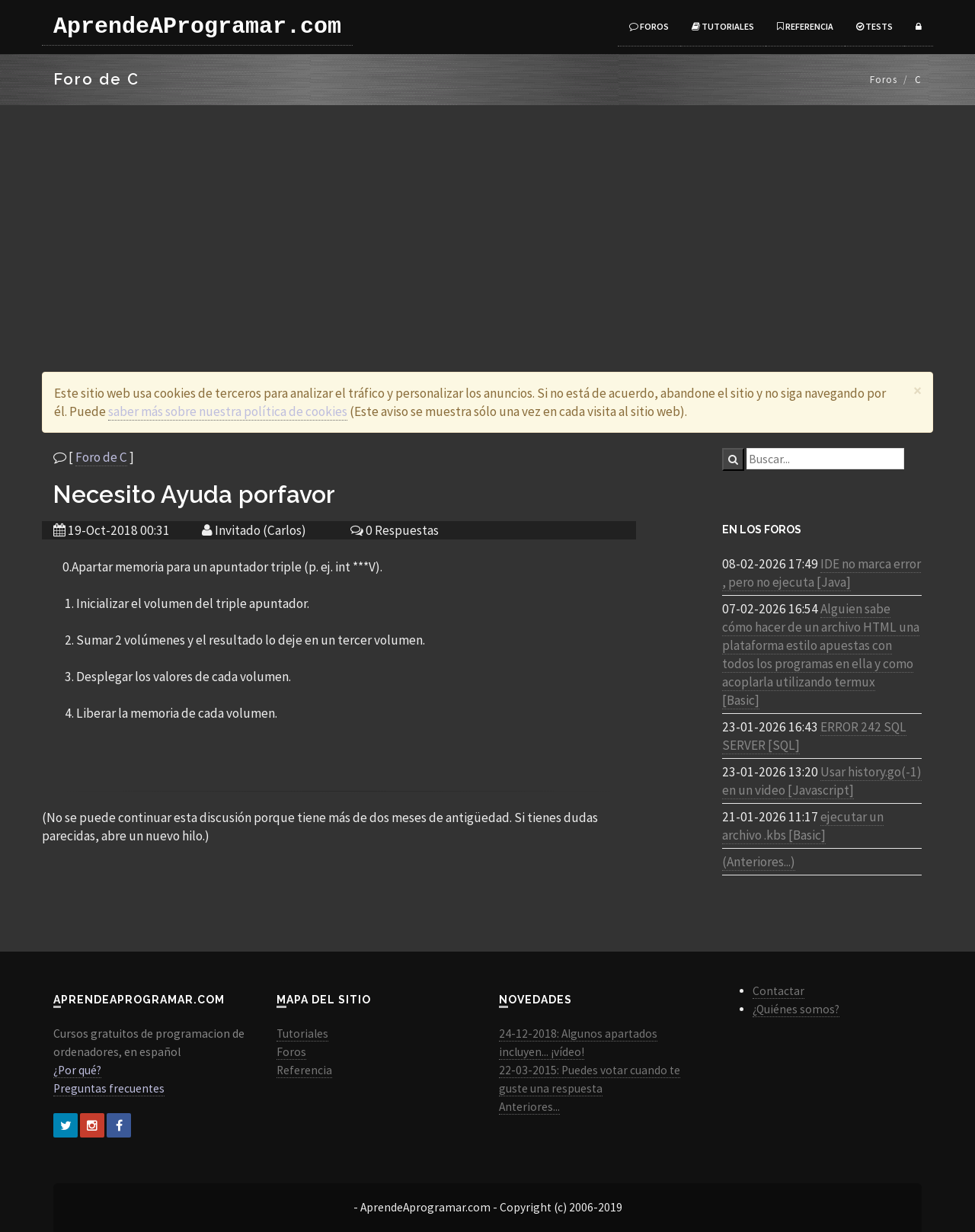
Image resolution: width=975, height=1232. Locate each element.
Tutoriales (723, 26)
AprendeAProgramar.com (197, 27)
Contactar (778, 991)
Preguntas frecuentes (109, 1088)
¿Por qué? (77, 1070)
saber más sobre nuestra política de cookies (227, 411)
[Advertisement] (487, 219)
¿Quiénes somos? (796, 1009)
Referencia (805, 26)
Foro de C (101, 457)
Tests (874, 26)
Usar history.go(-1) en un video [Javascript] (822, 780)
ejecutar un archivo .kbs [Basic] (803, 825)
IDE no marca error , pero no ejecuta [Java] (821, 572)
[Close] (917, 390)
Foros (649, 26)
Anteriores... (529, 1106)
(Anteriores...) (758, 861)
